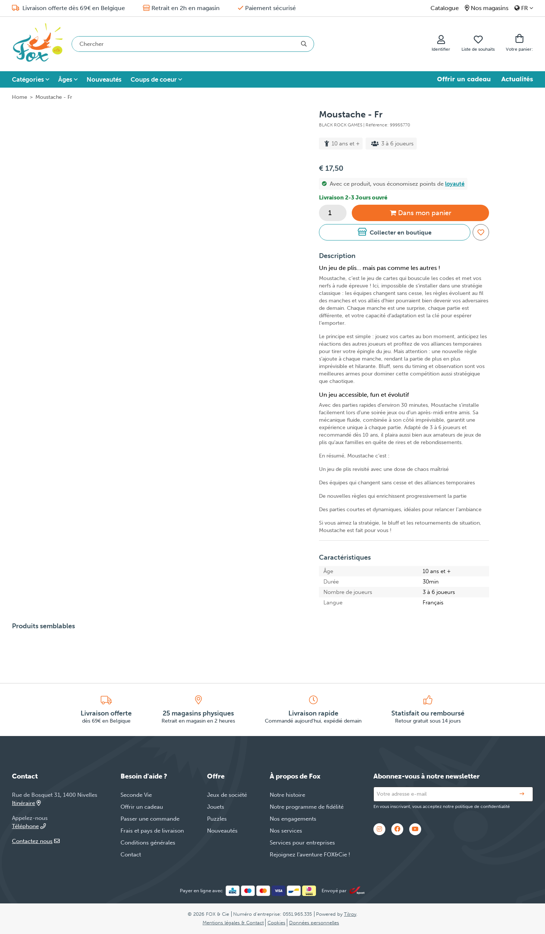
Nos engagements (293, 818)
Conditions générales (147, 842)
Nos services (286, 830)
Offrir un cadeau (464, 79)
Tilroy (350, 914)
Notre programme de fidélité (307, 807)
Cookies (276, 922)
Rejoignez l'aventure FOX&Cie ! (310, 854)
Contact (130, 854)
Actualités (517, 79)
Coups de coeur (154, 79)
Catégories (28, 79)
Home (19, 97)
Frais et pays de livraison (152, 830)
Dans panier (420, 213)
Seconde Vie (136, 795)
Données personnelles (314, 922)
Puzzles (217, 818)
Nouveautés (104, 79)
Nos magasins (489, 8)
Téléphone (29, 826)
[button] (394, 232)
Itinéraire (26, 803)
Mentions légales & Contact (233, 922)
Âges (65, 79)
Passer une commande (149, 818)
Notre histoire (287, 795)
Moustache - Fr (53, 97)
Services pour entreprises (302, 842)
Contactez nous (36, 841)
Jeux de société (227, 795)
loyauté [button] (454, 183)
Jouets (215, 807)
